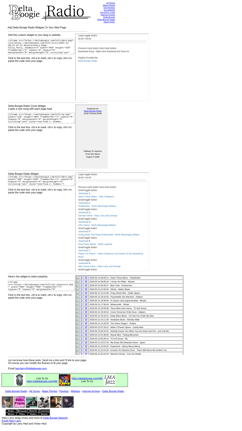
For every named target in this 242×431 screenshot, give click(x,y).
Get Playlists (109, 7)
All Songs (110, 3)
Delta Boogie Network (55, 418)
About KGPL (109, 22)
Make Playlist (109, 5)
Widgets (75, 391)
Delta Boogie (109, 17)
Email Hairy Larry (11, 420)
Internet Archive (108, 15)
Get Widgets (109, 10)
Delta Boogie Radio (106, 19)
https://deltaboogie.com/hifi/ (42, 381)
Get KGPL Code (107, 12)
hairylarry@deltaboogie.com (31, 368)
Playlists (64, 391)
